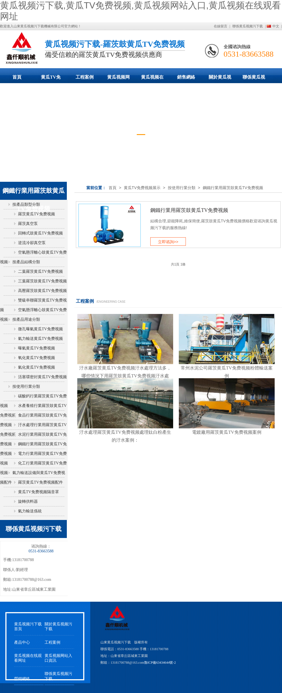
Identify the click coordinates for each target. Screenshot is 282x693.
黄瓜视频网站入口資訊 (58, 658)
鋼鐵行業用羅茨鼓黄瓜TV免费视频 (233, 187)
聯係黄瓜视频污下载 (247, 26)
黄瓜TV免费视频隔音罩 (38, 492)
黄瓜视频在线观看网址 (152, 79)
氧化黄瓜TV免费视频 (36, 358)
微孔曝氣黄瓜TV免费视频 (40, 329)
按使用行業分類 (181, 187)
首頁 (16, 77)
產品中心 (22, 642)
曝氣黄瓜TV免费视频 (36, 348)
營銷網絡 (22, 679)
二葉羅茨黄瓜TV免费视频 (40, 271)
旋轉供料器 (28, 501)
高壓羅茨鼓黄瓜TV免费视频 (42, 291)
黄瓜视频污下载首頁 (28, 626)
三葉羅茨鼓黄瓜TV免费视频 (42, 281)
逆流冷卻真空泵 (32, 243)
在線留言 (220, 26)
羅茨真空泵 (28, 224)
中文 (275, 26)
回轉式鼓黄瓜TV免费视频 (40, 233)
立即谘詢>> (168, 242)
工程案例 (85, 77)
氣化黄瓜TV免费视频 (36, 367)
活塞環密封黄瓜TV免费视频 (42, 377)
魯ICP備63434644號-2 (160, 663)
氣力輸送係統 (30, 511)
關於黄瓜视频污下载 (220, 79)
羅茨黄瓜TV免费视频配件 (40, 482)
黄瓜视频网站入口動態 (118, 79)
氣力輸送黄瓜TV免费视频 (40, 338)
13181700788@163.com (31, 579)
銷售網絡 (186, 77)
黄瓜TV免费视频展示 (50, 79)
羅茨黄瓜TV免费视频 (36, 214)
